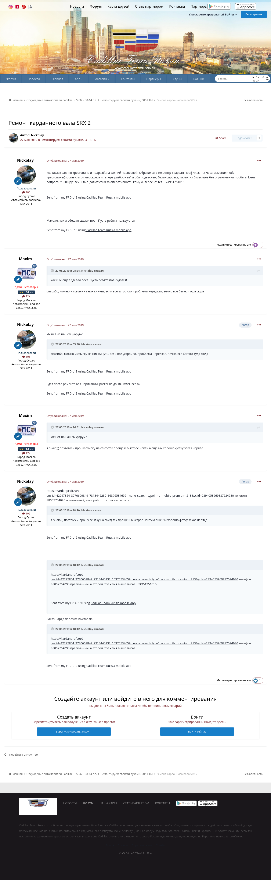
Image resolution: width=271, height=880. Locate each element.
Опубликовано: (65, 161)
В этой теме (258, 79)
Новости (77, 6)
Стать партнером (149, 6)
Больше (199, 79)
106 (26, 192)
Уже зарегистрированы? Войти (213, 14)
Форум (96, 6)
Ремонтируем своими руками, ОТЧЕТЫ (68, 140)
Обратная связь (141, 845)
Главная (57, 79)
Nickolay (37, 135)
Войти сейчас (197, 731)
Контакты (177, 6)
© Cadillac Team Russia (135, 853)
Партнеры (199, 6)
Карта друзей (118, 6)
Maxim (221, 244)
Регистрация (253, 14)
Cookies (161, 845)
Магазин (101, 79)
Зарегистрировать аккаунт (74, 731)
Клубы (177, 79)
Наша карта (109, 803)
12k (26, 296)
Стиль (123, 845)
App (79, 79)
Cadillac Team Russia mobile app (108, 197)
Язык (109, 845)
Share (221, 138)
